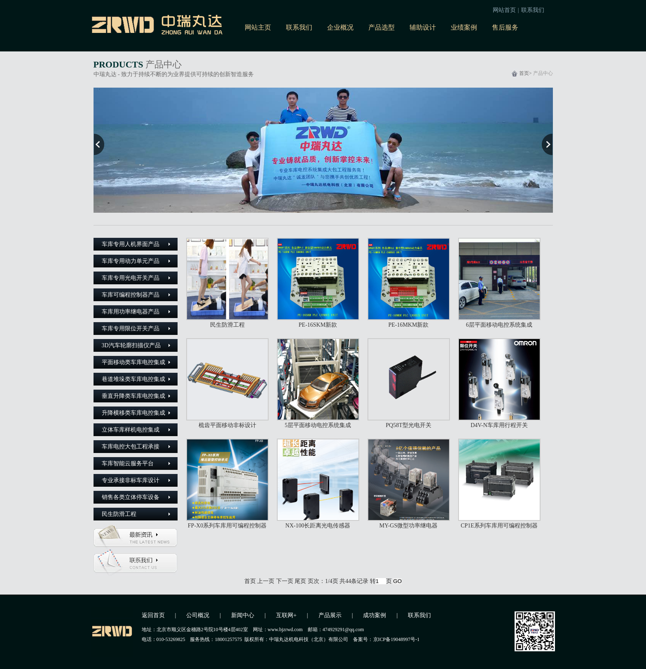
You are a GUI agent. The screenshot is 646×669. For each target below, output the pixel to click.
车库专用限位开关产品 (130, 328)
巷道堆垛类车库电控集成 (133, 379)
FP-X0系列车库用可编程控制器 (227, 526)
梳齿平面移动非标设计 (227, 425)
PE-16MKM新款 (408, 325)
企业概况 (340, 27)
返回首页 (153, 615)
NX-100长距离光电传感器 (318, 526)
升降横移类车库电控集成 (133, 413)
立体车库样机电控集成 (130, 430)
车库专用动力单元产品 (130, 261)
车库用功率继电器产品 (130, 312)
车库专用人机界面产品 (130, 244)
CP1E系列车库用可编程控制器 (499, 526)
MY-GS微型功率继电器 (408, 526)
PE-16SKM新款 (318, 325)
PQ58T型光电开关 (408, 425)
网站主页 (258, 27)
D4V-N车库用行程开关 (499, 425)
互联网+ (286, 615)
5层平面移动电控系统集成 (318, 425)
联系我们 (532, 10)
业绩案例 (464, 27)
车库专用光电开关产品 (130, 278)
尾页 (300, 581)
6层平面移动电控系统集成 (499, 325)
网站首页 (504, 10)
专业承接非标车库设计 (130, 480)
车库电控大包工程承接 (130, 447)
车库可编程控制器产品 (130, 295)
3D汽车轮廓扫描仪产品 (131, 345)
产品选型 (381, 27)
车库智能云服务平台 (128, 463)
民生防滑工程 (119, 514)
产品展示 (330, 615)
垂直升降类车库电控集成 (133, 396)
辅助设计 (423, 27)
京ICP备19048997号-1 (397, 639)
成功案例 (374, 615)
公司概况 (197, 615)
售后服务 (505, 27)
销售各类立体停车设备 (130, 497)
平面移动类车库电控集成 (133, 362)
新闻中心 (242, 615)
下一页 (284, 581)
